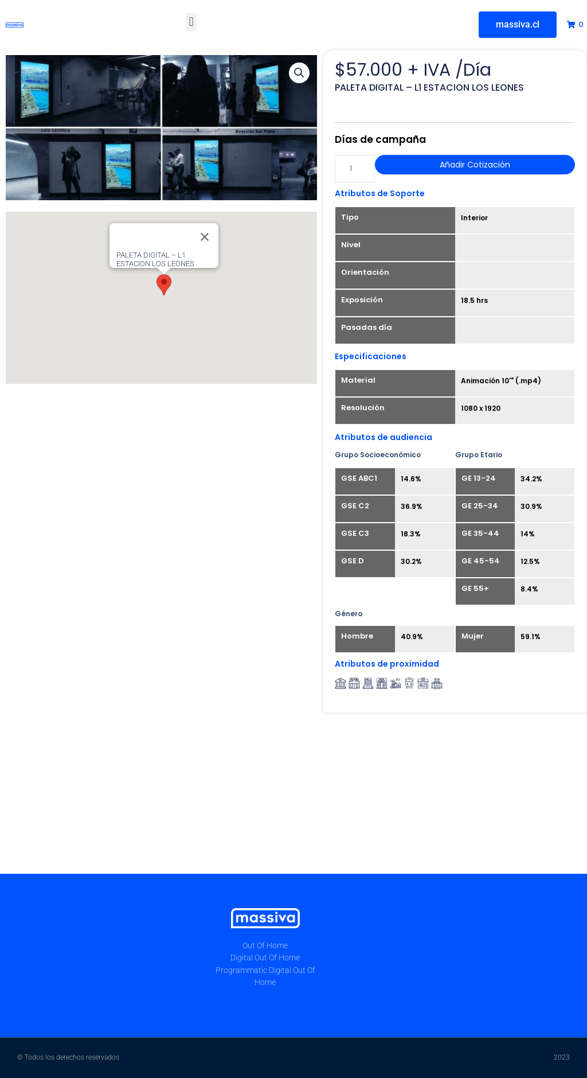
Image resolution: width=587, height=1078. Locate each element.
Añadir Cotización (475, 164)
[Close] (204, 237)
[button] (191, 22)
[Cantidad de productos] (355, 168)
